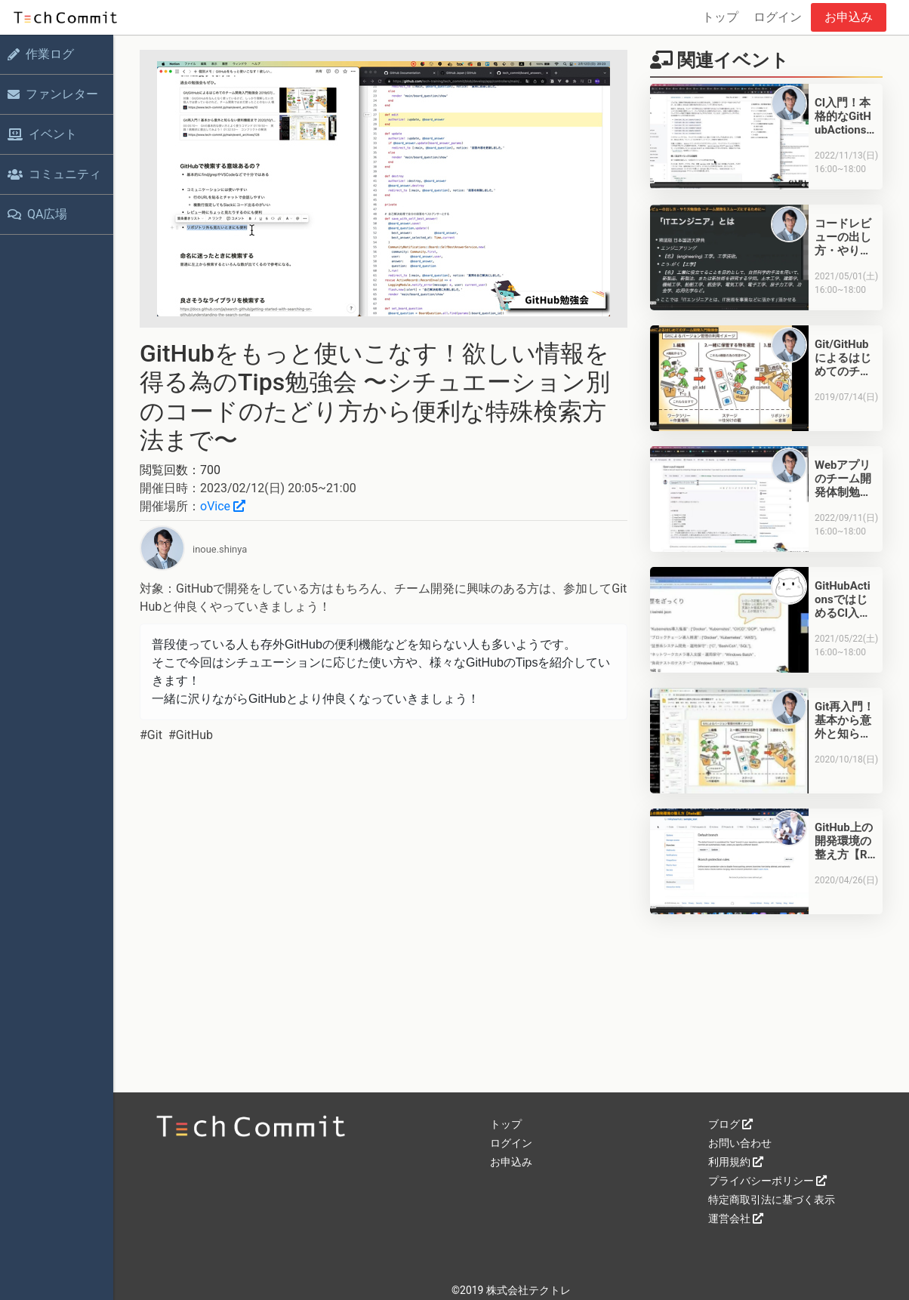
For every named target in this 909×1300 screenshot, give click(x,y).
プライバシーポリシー (767, 1181)
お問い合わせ (740, 1143)
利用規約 (735, 1162)
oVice (222, 506)
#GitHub (190, 735)
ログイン (777, 17)
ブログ (730, 1124)
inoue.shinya (220, 549)
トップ (720, 17)
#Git (151, 735)
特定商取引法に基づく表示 (771, 1200)
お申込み (848, 17)
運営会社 (735, 1218)
